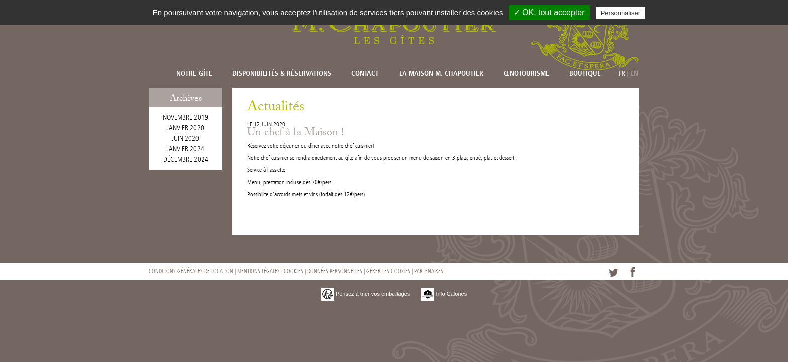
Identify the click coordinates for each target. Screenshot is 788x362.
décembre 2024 (185, 159)
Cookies (293, 271)
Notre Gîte (194, 74)
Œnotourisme (526, 74)
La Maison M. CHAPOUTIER (441, 74)
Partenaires (428, 271)
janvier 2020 (185, 128)
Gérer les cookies (388, 271)
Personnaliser (621, 13)
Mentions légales (258, 271)
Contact (365, 74)
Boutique (585, 74)
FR (621, 74)
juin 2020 (185, 138)
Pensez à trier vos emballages (365, 294)
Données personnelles (334, 271)
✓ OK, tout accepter (549, 12)
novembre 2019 (185, 117)
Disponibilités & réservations (281, 74)
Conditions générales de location (191, 271)
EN (634, 74)
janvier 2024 (185, 149)
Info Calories (444, 294)
